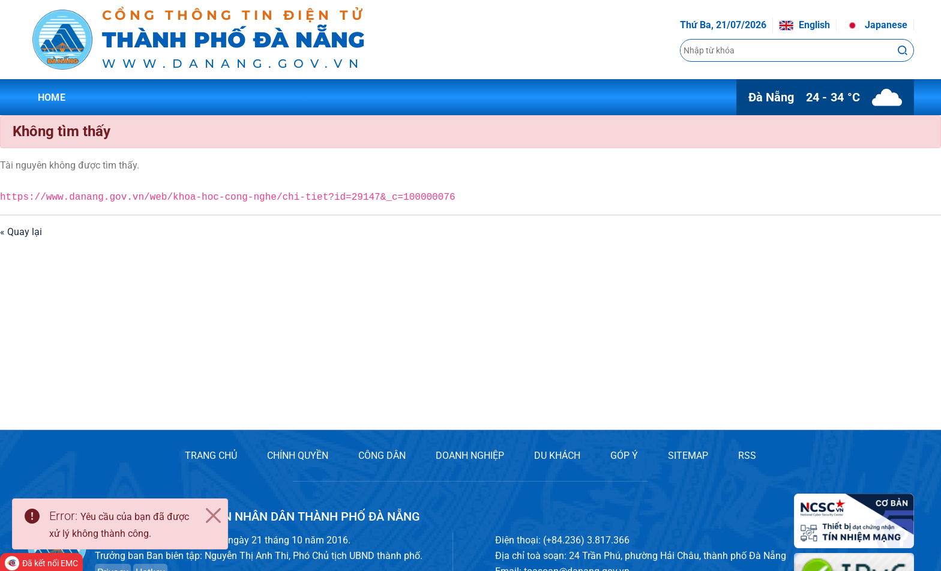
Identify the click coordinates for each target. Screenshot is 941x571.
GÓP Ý (624, 455)
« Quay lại (21, 232)
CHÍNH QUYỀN (297, 455)
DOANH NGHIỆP (470, 455)
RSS (747, 455)
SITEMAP (688, 455)
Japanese (876, 25)
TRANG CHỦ (211, 455)
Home (51, 97)
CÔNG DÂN (382, 455)
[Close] (213, 515)
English (804, 25)
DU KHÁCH (557, 455)
